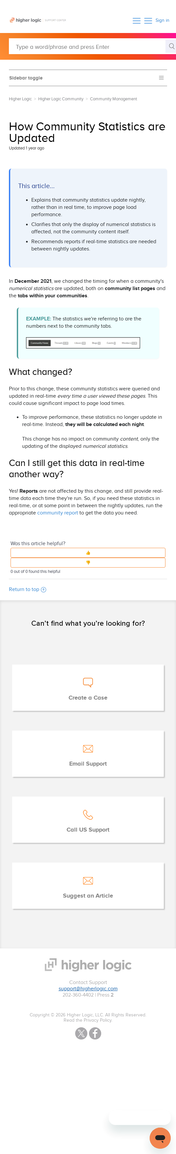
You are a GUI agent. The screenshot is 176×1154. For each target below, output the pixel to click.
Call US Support (88, 830)
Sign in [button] (162, 20)
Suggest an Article (88, 896)
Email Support (88, 764)
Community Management (113, 99)
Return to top (27, 589)
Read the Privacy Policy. (88, 1020)
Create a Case (88, 698)
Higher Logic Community (60, 99)
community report (57, 513)
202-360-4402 (78, 995)
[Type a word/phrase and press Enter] (92, 46)
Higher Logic (20, 99)
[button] (136, 20)
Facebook (95, 1033)
